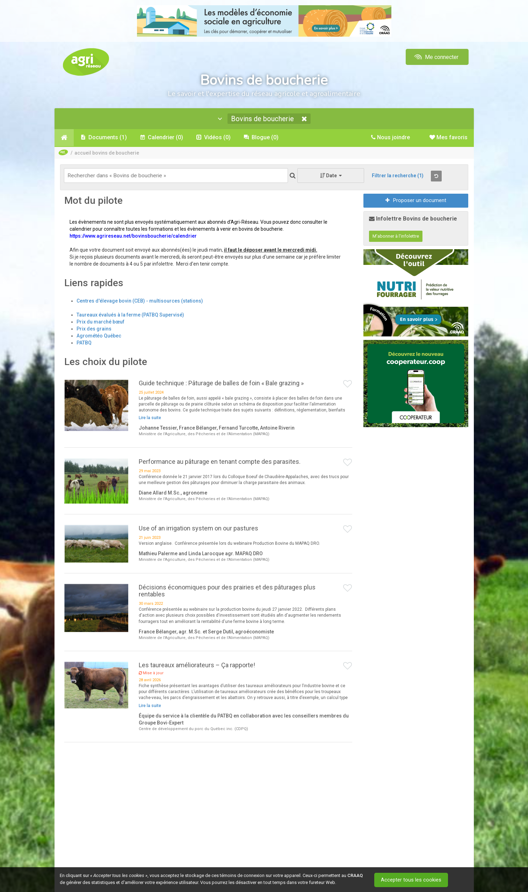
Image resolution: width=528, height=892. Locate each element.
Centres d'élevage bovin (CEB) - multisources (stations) (140, 301)
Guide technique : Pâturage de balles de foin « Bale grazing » (221, 383)
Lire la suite (150, 418)
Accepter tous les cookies (412, 880)
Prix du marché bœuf (100, 322)
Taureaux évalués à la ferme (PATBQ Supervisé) (130, 315)
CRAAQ (355, 875)
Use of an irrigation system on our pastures (198, 529)
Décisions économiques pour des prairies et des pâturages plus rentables (227, 592)
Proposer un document (415, 201)
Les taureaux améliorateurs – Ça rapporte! (197, 666)
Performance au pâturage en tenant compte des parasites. (220, 462)
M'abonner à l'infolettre (396, 237)
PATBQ (84, 343)
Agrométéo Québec (99, 336)
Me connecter (435, 57)
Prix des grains (94, 329)
